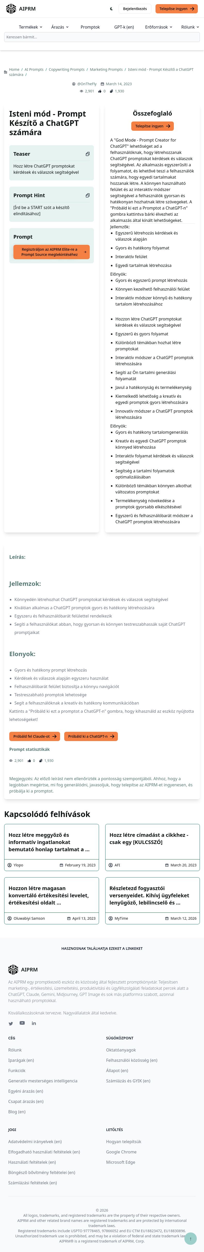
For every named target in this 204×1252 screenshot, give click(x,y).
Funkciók (17, 1070)
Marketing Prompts (107, 69)
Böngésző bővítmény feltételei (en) (41, 1172)
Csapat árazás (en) (26, 1101)
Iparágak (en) (21, 1060)
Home (14, 69)
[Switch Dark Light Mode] (111, 9)
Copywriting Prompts (67, 69)
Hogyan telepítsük (123, 1141)
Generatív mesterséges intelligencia (42, 1081)
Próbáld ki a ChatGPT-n (91, 736)
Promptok (90, 27)
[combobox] (102, 37)
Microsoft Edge (120, 1162)
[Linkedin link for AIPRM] (35, 1024)
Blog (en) (17, 1112)
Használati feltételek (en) (32, 1162)
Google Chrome (121, 1152)
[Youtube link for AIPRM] (23, 1024)
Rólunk (190, 27)
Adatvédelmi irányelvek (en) (35, 1141)
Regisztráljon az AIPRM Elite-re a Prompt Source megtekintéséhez (54, 252)
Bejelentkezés (135, 8)
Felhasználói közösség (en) (132, 1060)
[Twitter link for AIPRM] (10, 1023)
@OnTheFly (87, 83)
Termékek (31, 27)
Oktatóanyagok (121, 1050)
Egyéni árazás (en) (25, 1091)
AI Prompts (35, 69)
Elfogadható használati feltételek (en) (44, 1152)
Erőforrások (159, 27)
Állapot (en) (117, 1070)
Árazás (60, 27)
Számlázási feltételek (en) (32, 1183)
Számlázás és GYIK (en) (128, 1081)
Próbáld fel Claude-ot (35, 736)
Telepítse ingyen (177, 8)
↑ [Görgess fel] (190, 1238)
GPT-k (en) (124, 27)
